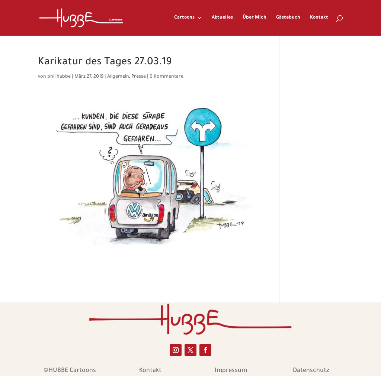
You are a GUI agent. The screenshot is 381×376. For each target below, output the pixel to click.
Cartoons (184, 17)
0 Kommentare (166, 77)
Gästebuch (288, 17)
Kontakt (319, 17)
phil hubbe (59, 77)
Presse (138, 77)
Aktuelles (222, 17)
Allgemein (118, 77)
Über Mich (254, 17)
